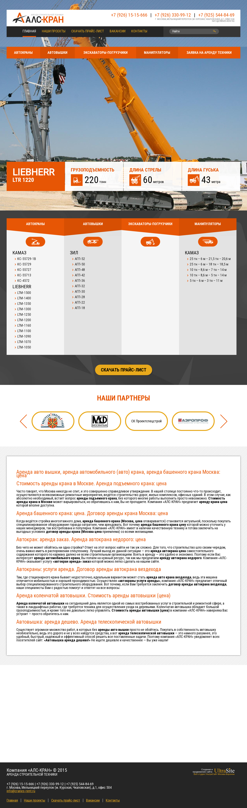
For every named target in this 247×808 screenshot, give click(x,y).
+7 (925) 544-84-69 (216, 15)
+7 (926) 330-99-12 (173, 15)
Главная (29, 31)
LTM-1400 (24, 298)
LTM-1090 (24, 336)
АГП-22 (80, 302)
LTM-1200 (24, 320)
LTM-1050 (24, 347)
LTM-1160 (24, 325)
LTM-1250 (24, 314)
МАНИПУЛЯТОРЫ (157, 52)
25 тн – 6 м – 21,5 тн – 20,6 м (210, 259)
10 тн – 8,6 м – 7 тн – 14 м (208, 270)
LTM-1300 (24, 309)
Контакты (139, 31)
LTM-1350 (24, 303)
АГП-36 (80, 280)
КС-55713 (24, 275)
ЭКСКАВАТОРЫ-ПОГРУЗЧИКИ (105, 52)
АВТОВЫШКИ (57, 52)
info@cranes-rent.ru (223, 21)
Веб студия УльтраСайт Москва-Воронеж (214, 774)
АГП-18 (80, 308)
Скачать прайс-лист (87, 31)
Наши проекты (53, 31)
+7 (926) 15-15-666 (129, 15)
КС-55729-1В (26, 259)
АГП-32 (80, 286)
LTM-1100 (24, 331)
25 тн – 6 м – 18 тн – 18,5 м (209, 264)
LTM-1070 (24, 342)
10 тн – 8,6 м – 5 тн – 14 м (208, 275)
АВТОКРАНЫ (23, 52)
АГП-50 (80, 264)
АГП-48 (80, 270)
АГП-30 (80, 291)
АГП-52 (80, 259)
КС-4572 (23, 280)
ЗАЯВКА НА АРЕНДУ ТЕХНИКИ (209, 52)
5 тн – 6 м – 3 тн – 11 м (206, 280)
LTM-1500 (24, 293)
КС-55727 (24, 270)
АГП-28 (80, 297)
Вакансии (117, 31)
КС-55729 (24, 264)
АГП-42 (80, 275)
